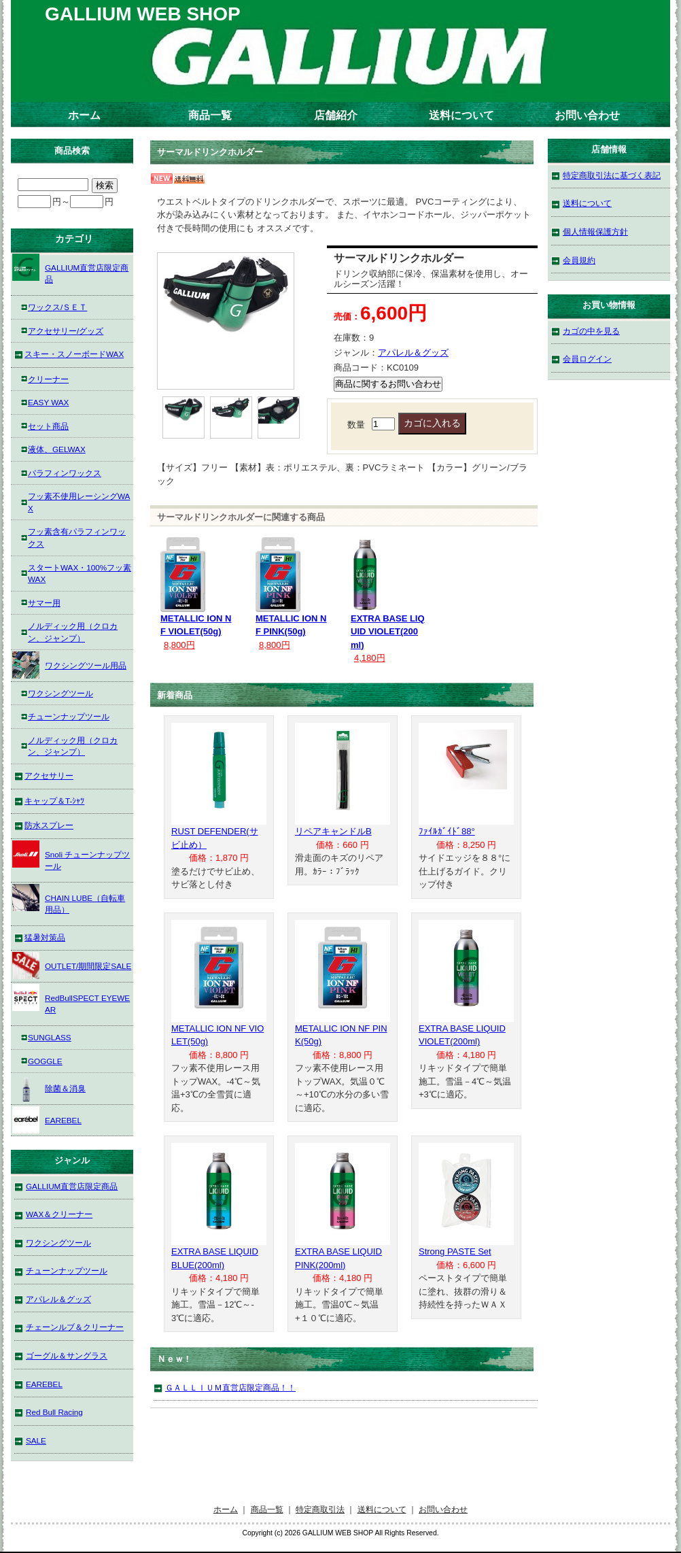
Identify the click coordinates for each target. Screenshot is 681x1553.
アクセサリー (48, 775)
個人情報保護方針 (595, 231)
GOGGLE (45, 1061)
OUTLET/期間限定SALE (71, 965)
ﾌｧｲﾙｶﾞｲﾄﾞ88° (447, 831)
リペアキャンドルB (333, 831)
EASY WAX (48, 402)
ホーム (84, 115)
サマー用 (44, 602)
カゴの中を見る (591, 330)
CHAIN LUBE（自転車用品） (68, 899)
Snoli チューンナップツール (71, 855)
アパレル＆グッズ (413, 352)
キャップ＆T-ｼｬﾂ (54, 800)
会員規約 (579, 260)
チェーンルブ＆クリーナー (75, 1326)
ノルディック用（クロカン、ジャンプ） (73, 632)
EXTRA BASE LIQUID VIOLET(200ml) (388, 631)
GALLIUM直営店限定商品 (70, 269)
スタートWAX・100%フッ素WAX (79, 573)
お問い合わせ (587, 115)
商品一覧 (210, 115)
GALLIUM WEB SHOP (143, 13)
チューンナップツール (68, 716)
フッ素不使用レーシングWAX (79, 502)
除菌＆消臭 (49, 1088)
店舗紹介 (335, 115)
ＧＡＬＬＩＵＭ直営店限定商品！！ (230, 1387)
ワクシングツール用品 (69, 665)
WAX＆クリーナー (59, 1214)
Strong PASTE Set (455, 1251)
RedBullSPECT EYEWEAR (71, 999)
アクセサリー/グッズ (65, 330)
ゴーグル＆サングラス (66, 1355)
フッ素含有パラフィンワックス (77, 537)
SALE (36, 1440)
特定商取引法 (320, 1509)
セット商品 (48, 426)
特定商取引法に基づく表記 (612, 175)
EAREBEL (47, 1119)
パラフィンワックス (64, 472)
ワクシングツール (60, 693)
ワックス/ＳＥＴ (57, 307)
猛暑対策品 (44, 937)
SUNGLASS (49, 1037)
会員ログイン (587, 358)
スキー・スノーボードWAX (74, 353)
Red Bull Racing (54, 1411)
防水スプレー (48, 825)
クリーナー (48, 379)
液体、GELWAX (57, 449)
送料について (461, 115)
